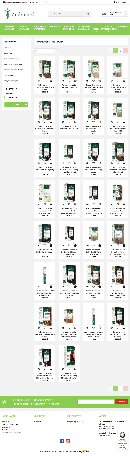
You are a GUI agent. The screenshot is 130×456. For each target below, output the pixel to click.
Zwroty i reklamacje (10, 424)
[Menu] (126, 432)
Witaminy (8, 48)
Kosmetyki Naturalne (84, 27)
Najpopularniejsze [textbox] (42, 51)
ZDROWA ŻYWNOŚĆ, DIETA (109, 28)
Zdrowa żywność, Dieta (14, 70)
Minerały (8, 53)
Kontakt (37, 422)
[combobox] (46, 50)
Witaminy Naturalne (9, 27)
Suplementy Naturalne (40, 27)
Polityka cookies (8, 430)
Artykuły (123, 26)
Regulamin (6, 427)
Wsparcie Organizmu (69, 27)
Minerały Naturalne (24, 27)
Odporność (55, 27)
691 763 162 (35, 2)
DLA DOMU (96, 28)
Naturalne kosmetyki (13, 64)
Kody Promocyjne (11, 81)
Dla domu (8, 75)
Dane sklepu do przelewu (12, 432)
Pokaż (16, 104)
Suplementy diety (11, 59)
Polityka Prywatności (75, 422)
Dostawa (5, 422)
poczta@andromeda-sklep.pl (15, 2)
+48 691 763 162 (105, 435)
